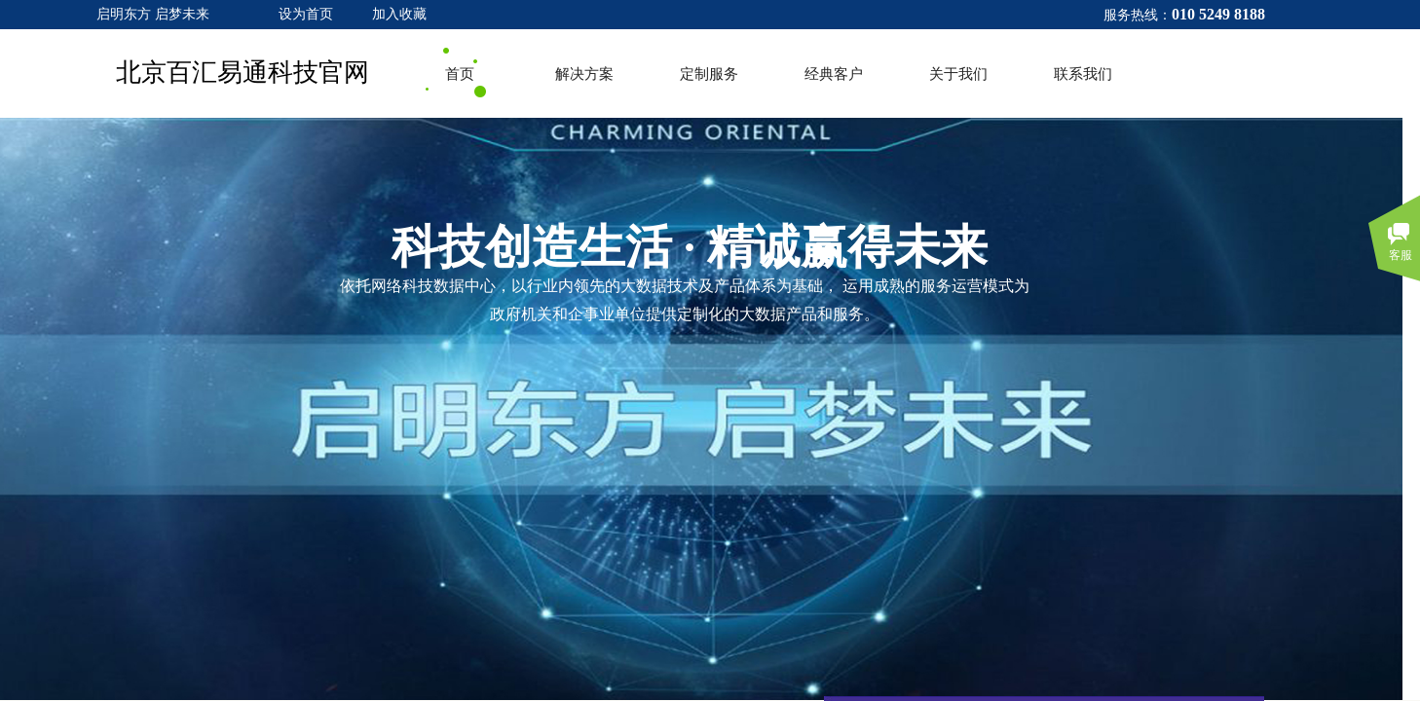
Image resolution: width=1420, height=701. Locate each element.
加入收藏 (399, 14)
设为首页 (306, 14)
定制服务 (709, 74)
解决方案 (584, 74)
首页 (459, 74)
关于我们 (958, 74)
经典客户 (833, 74)
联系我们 (1083, 74)
